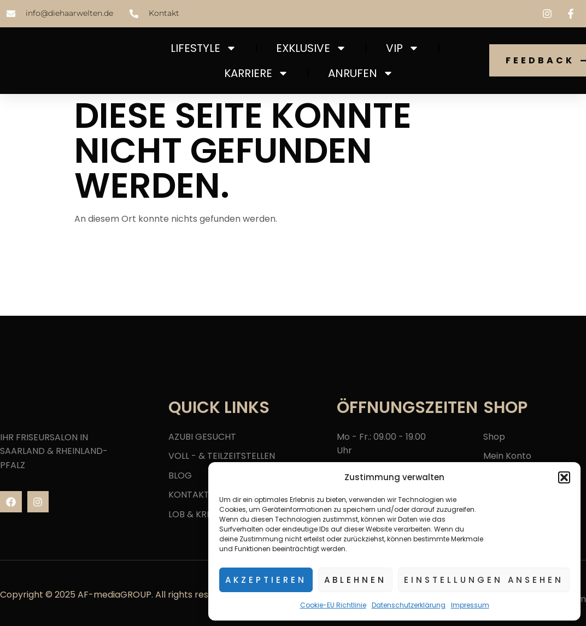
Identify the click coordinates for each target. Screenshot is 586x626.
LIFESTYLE (204, 48)
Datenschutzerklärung (409, 605)
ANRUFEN (361, 73)
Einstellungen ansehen (484, 580)
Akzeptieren (266, 580)
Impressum (470, 605)
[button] (564, 477)
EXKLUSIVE (311, 48)
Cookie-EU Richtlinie (333, 605)
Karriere (256, 73)
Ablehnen (355, 580)
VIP (402, 48)
